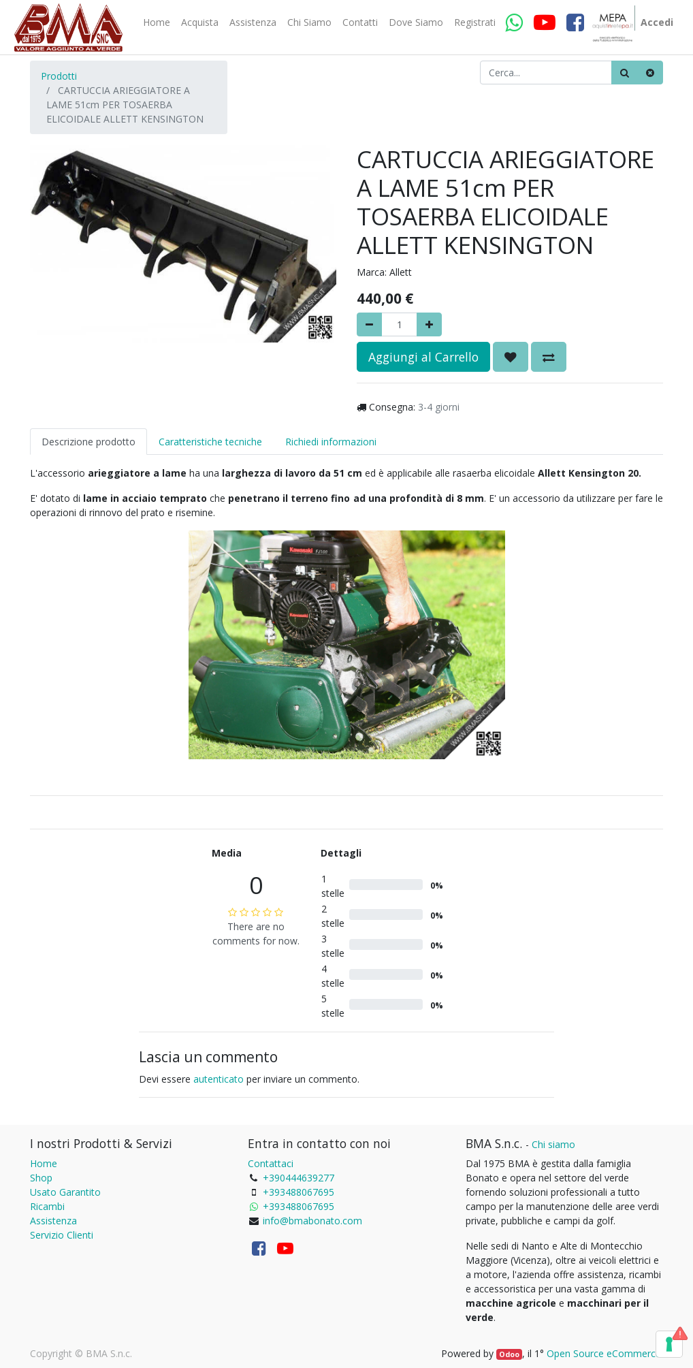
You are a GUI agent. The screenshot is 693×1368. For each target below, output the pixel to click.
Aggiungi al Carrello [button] (423, 357)
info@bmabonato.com (312, 1220)
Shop (41, 1177)
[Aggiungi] (429, 324)
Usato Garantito (65, 1192)
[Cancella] (650, 72)
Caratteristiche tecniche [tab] (210, 441)
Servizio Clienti (61, 1234)
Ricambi (47, 1206)
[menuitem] (157, 22)
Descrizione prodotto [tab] (88, 441)
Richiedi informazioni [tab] (330, 441)
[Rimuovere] (369, 324)
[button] (510, 357)
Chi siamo (553, 1144)
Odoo (509, 1354)
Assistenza (53, 1220)
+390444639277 (298, 1177)
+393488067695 (298, 1192)
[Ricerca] (624, 72)
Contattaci (270, 1163)
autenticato (218, 1078)
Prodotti (59, 75)
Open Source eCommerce (604, 1353)
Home (43, 1163)
